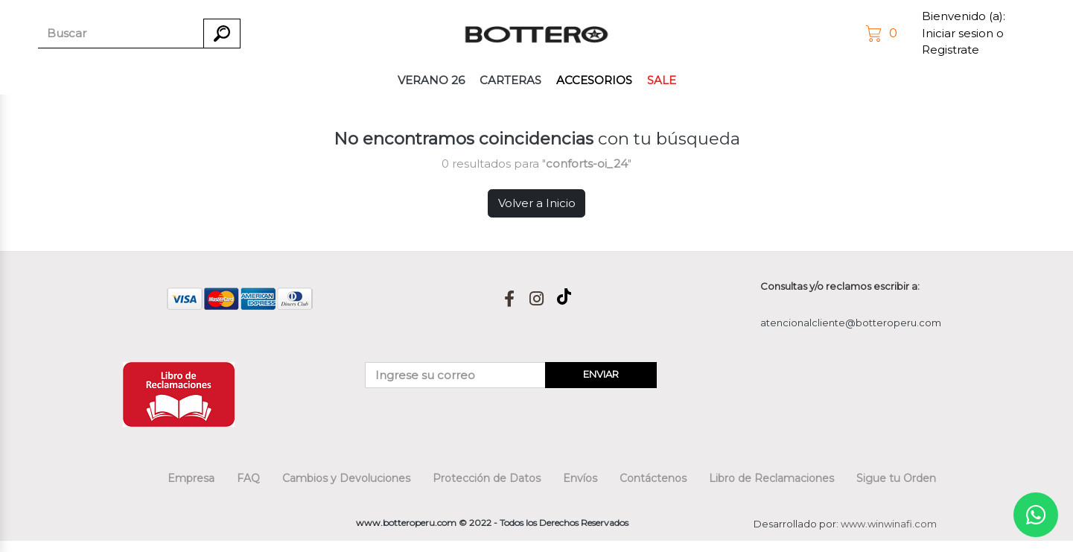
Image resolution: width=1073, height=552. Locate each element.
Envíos (580, 478)
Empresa (191, 478)
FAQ (248, 478)
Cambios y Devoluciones (346, 478)
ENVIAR (601, 374)
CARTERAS (510, 80)
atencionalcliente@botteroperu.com (850, 323)
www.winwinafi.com (889, 524)
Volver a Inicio (537, 203)
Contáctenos (653, 478)
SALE (661, 80)
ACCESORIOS (594, 80)
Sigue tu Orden (896, 478)
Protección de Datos (487, 478)
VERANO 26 (431, 80)
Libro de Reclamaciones (771, 478)
